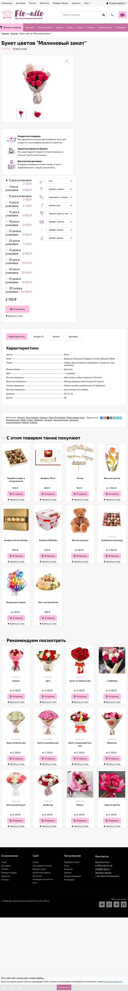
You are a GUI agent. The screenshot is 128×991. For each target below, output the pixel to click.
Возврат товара (9, 872)
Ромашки (68, 869)
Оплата (4, 869)
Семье (30, 420)
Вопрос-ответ (39, 869)
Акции (36, 862)
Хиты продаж (32, 417)
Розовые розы (13, 420)
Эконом (29, 27)
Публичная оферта (41, 872)
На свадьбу (69, 879)
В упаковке (60, 417)
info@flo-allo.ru (102, 869)
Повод (90, 27)
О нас (4, 862)
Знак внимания (13, 422)
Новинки (44, 417)
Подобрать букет (72, 862)
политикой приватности (113, 982)
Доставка (6, 865)
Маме (23, 420)
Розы (70, 27)
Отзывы (5, 879)
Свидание (73, 420)
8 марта (33, 422)
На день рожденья (72, 876)
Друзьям (48, 420)
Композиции (105, 27)
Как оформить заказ (42, 865)
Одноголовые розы (75, 417)
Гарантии (5, 876)
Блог (35, 882)
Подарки (121, 27)
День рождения (60, 420)
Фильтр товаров (10, 27)
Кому (80, 27)
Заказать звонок (103, 872)
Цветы (59, 27)
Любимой (38, 420)
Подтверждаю (64, 987)
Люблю (25, 422)
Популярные (45, 27)
